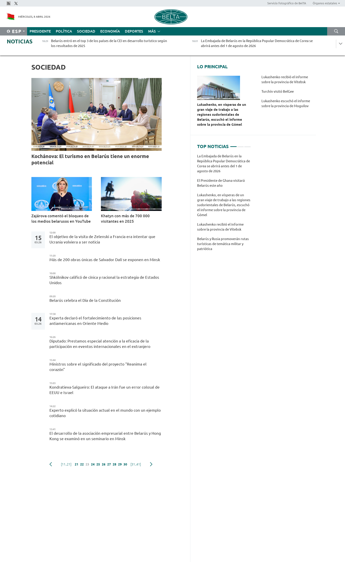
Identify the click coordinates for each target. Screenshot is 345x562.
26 (103, 464)
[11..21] (66, 464)
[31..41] (136, 464)
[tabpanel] (224, 205)
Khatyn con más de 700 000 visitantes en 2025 (125, 218)
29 (120, 464)
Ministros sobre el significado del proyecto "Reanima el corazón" (98, 367)
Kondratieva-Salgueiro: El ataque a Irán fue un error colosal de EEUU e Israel (104, 390)
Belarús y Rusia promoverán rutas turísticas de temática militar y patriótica (223, 244)
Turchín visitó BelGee (277, 91)
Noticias (20, 41)
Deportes (134, 31)
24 (93, 464)
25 (98, 464)
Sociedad (86, 31)
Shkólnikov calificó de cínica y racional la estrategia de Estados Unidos (104, 280)
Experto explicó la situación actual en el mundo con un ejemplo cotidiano (105, 413)
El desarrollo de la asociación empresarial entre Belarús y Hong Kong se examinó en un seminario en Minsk (105, 436)
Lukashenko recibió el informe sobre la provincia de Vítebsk (284, 79)
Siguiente (151, 464)
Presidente (40, 31)
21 (76, 464)
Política (64, 31)
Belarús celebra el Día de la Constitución (85, 300)
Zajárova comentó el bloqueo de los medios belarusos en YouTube (61, 218)
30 (125, 464)
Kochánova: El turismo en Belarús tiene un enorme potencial (90, 159)
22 (82, 464)
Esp (17, 31)
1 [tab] (233, 144)
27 (109, 464)
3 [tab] (247, 144)
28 (114, 464)
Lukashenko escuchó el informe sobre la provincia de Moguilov (285, 103)
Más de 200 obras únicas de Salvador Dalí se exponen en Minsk (105, 259)
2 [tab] (240, 144)
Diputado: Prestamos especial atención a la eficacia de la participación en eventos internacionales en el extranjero (99, 344)
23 (87, 464)
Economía (110, 31)
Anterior (50, 464)
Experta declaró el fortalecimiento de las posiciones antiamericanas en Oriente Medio (95, 321)
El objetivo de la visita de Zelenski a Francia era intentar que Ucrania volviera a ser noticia (102, 239)
